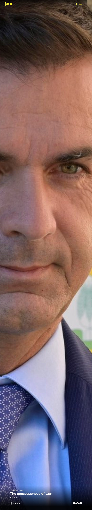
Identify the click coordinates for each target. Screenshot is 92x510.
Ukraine (21, 490)
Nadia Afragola (16, 503)
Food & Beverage (14, 490)
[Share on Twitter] (77, 503)
